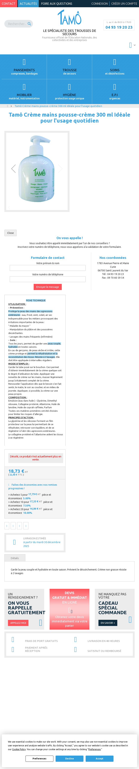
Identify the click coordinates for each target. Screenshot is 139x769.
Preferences (39, 758)
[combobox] (18, 24)
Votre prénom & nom (47, 263)
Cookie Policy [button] (19, 749)
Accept (99, 758)
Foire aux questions (56, 3)
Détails (15, 558)
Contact (8, 3)
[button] (13, 169)
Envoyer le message (47, 287)
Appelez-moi (18, 622)
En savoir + (108, 622)
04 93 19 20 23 (119, 27)
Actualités (28, 3)
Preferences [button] (94, 749)
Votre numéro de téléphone (47, 274)
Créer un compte (124, 3)
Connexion (99, 3)
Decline (69, 758)
